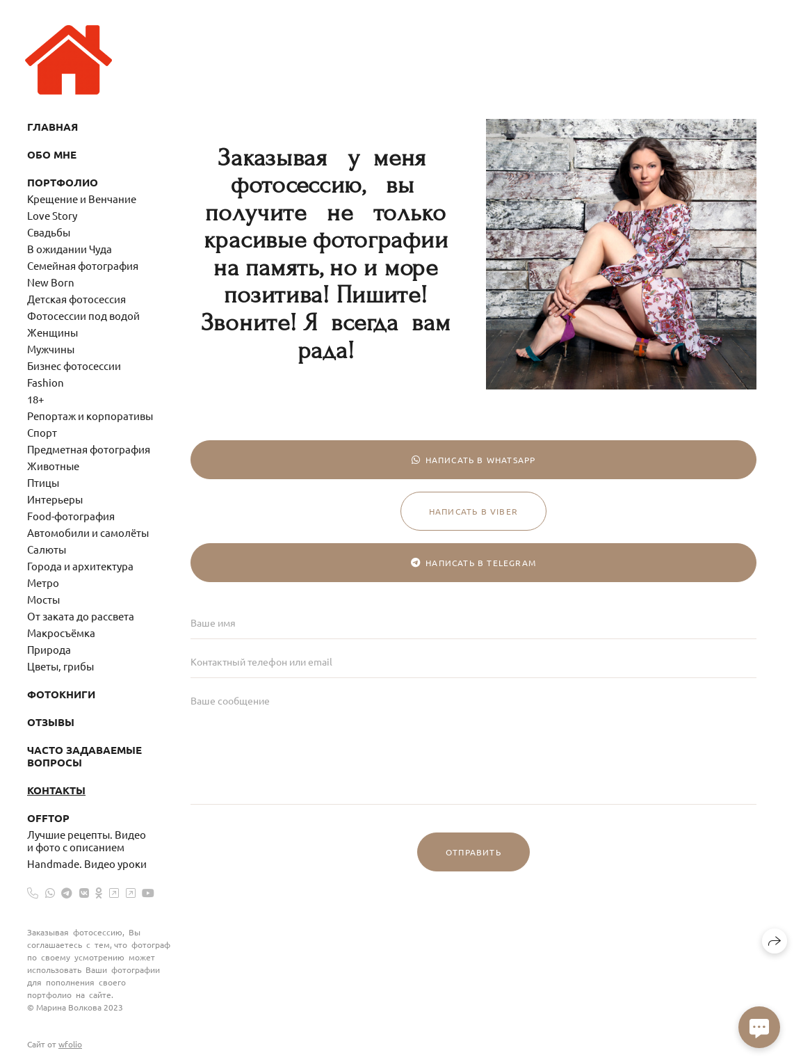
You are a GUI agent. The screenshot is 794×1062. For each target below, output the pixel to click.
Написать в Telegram (473, 562)
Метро (43, 582)
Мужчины (50, 348)
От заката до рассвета (80, 615)
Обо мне (51, 154)
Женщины (52, 332)
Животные (53, 465)
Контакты (56, 790)
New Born (50, 282)
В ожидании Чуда (69, 248)
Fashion (45, 382)
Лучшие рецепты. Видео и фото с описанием (86, 840)
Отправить (473, 852)
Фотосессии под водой (83, 315)
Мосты (43, 599)
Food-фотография (71, 515)
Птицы (43, 482)
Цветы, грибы (60, 666)
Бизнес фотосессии (74, 365)
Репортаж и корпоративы (90, 415)
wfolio (70, 1043)
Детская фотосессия (76, 298)
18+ (35, 398)
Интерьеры (55, 499)
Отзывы (50, 722)
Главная (52, 127)
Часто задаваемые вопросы (84, 756)
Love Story (52, 215)
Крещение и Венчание (81, 198)
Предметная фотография (88, 449)
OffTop (48, 818)
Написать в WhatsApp (474, 459)
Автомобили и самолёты (88, 532)
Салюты (46, 549)
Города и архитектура (80, 565)
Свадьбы (48, 232)
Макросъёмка (61, 632)
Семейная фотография (82, 265)
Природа (49, 649)
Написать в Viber (473, 511)
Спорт (42, 432)
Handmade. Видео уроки (87, 863)
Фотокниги (61, 694)
